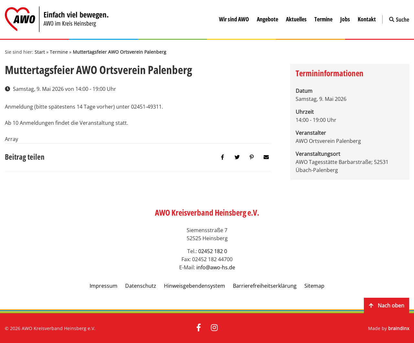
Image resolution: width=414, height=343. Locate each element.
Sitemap (314, 285)
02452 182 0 (212, 251)
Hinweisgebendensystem (194, 285)
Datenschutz (140, 285)
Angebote (267, 19)
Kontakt (367, 19)
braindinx (398, 328)
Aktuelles (296, 19)
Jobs (345, 19)
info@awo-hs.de (215, 267)
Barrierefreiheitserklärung (265, 285)
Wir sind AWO (234, 19)
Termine (323, 19)
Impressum (103, 285)
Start (40, 52)
